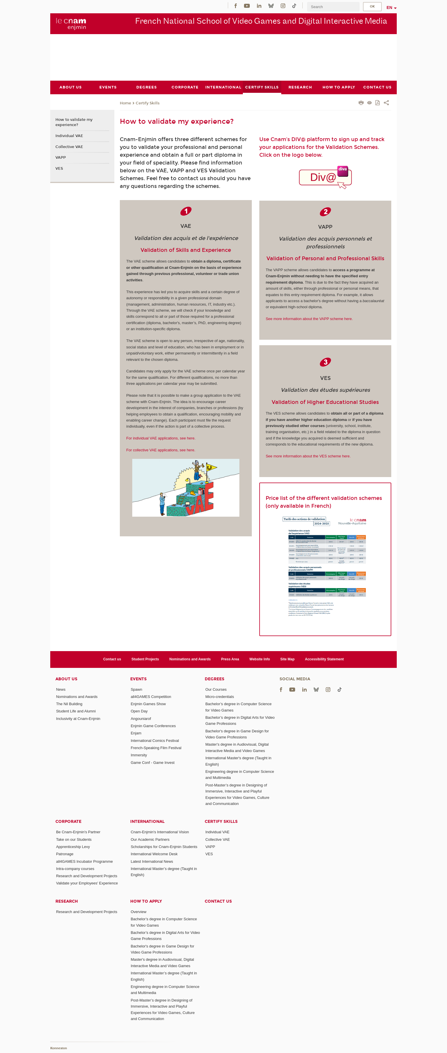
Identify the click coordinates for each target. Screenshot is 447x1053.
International (147, 821)
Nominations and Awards (190, 659)
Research (66, 901)
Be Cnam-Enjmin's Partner (78, 832)
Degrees (214, 678)
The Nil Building (69, 704)
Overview (138, 911)
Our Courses (216, 689)
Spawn (136, 689)
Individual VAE (69, 135)
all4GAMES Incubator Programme (84, 861)
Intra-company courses (75, 868)
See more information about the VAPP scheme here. (309, 319)
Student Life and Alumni (76, 711)
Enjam (136, 733)
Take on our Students (74, 839)
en (389, 7)
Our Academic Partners (150, 839)
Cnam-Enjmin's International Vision (160, 832)
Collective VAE (69, 146)
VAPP (60, 157)
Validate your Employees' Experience (87, 883)
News (61, 689)
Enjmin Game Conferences (153, 726)
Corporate (68, 821)
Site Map (287, 659)
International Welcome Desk (154, 854)
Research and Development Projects (86, 876)
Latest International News (152, 861)
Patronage (64, 854)
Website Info (259, 659)
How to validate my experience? (73, 122)
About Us (66, 678)
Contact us (112, 659)
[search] (333, 7)
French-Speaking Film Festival (156, 748)
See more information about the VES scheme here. (308, 456)
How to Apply (146, 901)
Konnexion (58, 1048)
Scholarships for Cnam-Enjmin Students (164, 846)
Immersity (139, 755)
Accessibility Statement (324, 659)
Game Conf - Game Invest (153, 762)
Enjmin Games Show (148, 704)
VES (59, 168)
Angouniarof (141, 718)
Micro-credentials (219, 696)
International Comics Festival (155, 740)
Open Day (139, 711)
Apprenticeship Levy (73, 846)
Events (138, 678)
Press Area (230, 659)
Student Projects (145, 659)
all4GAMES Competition (151, 696)
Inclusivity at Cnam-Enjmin (78, 718)
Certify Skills (148, 103)
